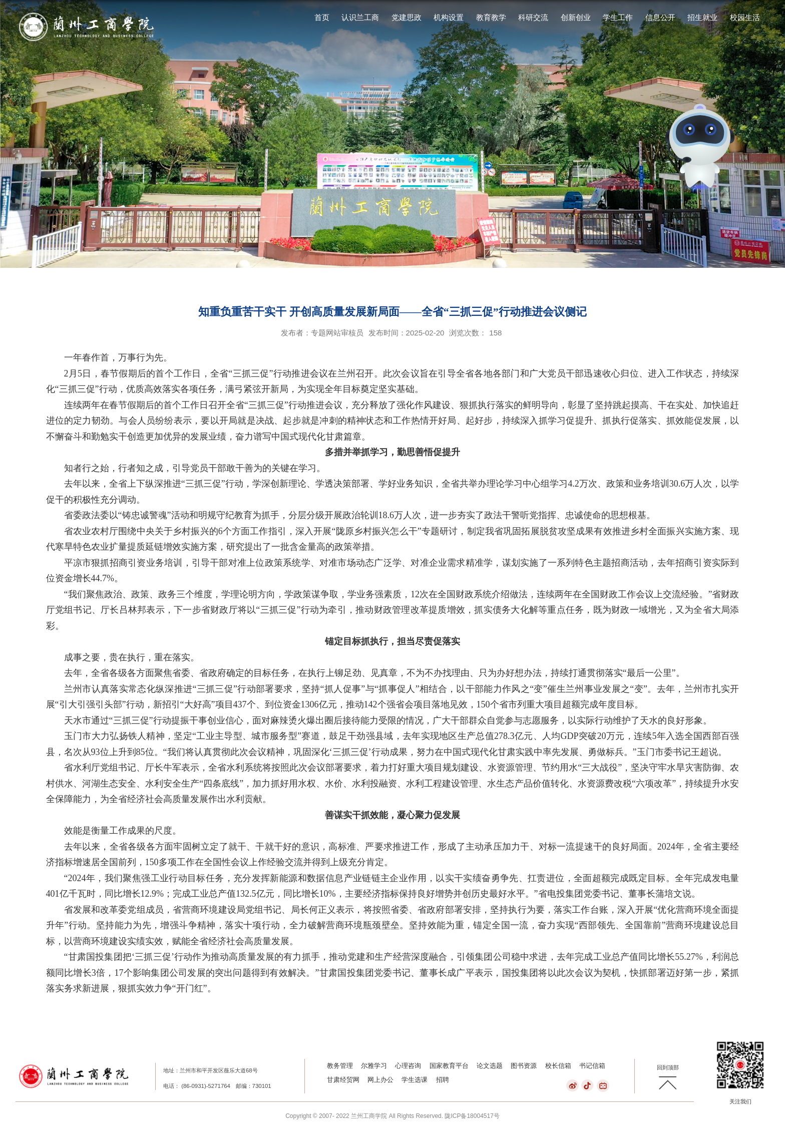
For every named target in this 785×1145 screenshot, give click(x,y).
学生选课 (415, 1079)
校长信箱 (558, 1065)
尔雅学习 (374, 1065)
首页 (321, 18)
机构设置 (449, 18)
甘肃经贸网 (343, 1079)
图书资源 (524, 1065)
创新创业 (576, 18)
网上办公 (380, 1079)
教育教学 (491, 18)
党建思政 (406, 18)
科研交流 (533, 18)
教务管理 (340, 1065)
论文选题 (490, 1065)
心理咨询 (408, 1065)
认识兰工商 (360, 18)
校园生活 (745, 18)
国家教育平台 (449, 1065)
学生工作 (618, 18)
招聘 (442, 1079)
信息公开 (660, 18)
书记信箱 (592, 1065)
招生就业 (702, 18)
